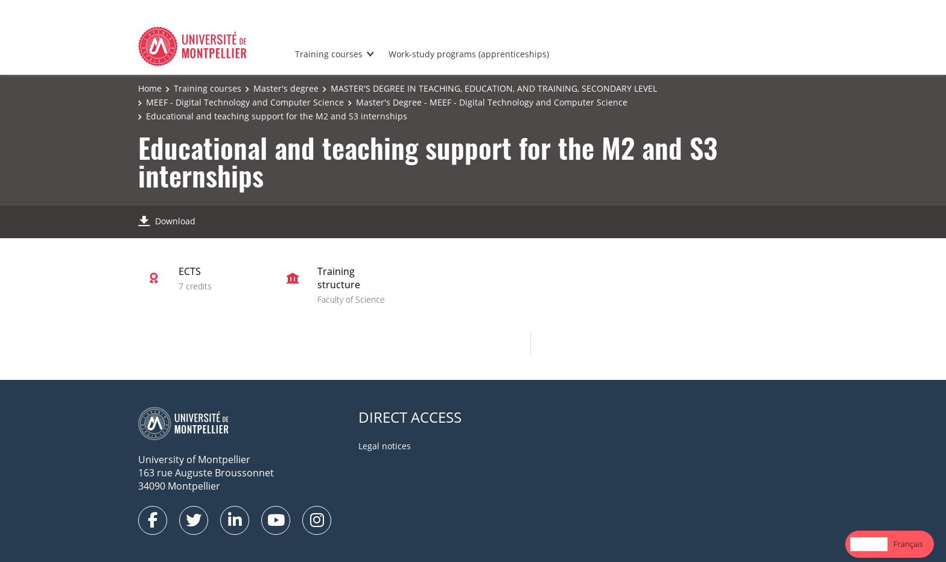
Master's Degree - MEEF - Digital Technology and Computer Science (491, 102)
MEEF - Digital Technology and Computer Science (245, 102)
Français (908, 543)
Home (150, 88)
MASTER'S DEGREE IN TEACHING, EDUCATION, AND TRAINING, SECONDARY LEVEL (494, 88)
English (868, 543)
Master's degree (286, 88)
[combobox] (868, 544)
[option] (908, 544)
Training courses (329, 54)
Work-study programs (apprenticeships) (469, 54)
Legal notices (384, 446)
